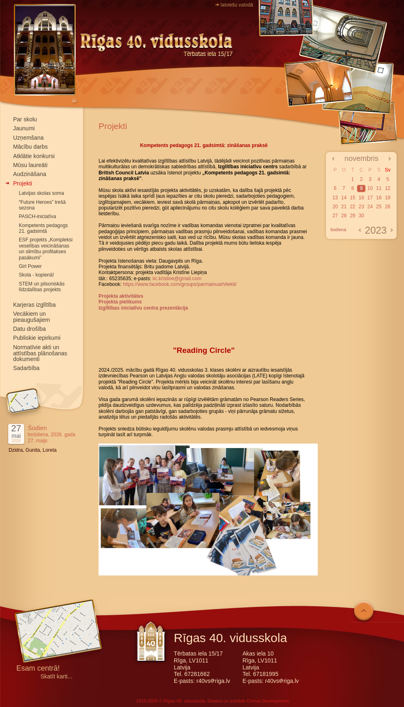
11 (379, 188)
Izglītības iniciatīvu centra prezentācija (143, 308)
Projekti (22, 183)
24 (370, 207)
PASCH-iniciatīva (37, 216)
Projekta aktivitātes (121, 296)
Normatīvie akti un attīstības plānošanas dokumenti (40, 353)
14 (343, 198)
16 (361, 198)
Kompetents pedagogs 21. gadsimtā (43, 228)
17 (370, 198)
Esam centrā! (38, 668)
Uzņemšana (28, 137)
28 (343, 216)
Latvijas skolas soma (41, 193)
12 (387, 188)
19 (387, 198)
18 (379, 198)
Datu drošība (29, 329)
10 (370, 188)
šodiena (338, 229)
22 (352, 207)
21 (343, 207)
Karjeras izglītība (34, 304)
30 (361, 216)
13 (335, 198)
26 (387, 207)
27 (335, 216)
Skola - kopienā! (36, 275)
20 (335, 207)
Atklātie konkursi (34, 156)
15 (352, 198)
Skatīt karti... (56, 677)
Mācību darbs (30, 146)
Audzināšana (29, 174)
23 (361, 207)
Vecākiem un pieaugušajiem (31, 316)
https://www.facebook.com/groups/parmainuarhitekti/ (179, 284)
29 (352, 216)
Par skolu (25, 119)
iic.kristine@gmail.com (177, 278)
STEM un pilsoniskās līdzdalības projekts (42, 286)
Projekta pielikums (120, 302)
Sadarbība (26, 368)
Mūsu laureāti (30, 165)
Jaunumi (24, 128)
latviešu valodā (237, 5)
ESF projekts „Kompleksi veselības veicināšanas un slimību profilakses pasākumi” (45, 248)
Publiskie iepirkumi (37, 338)
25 (379, 207)
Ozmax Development (268, 700)
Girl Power (30, 266)
